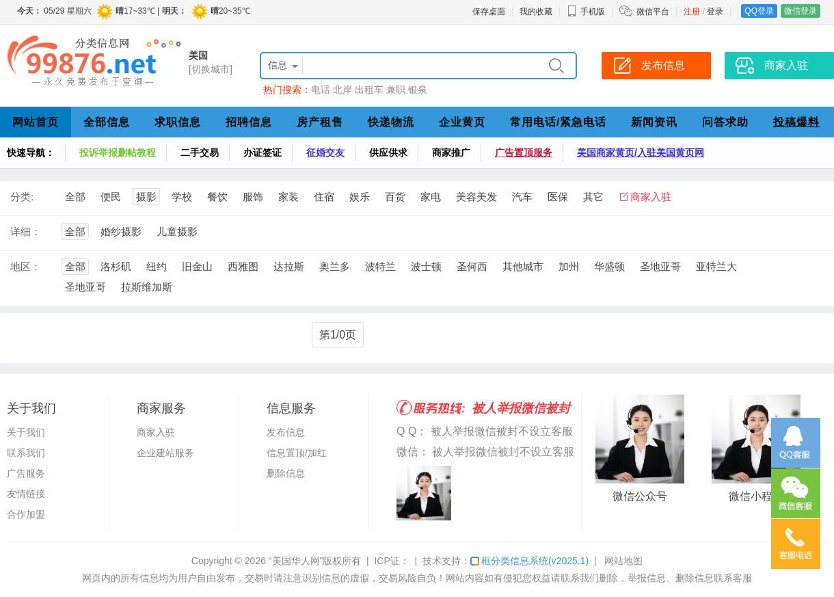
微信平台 (652, 11)
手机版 (586, 11)
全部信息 (106, 122)
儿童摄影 (177, 231)
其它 (593, 196)
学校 (182, 196)
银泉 (417, 89)
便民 (110, 196)
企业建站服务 (165, 452)
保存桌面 (488, 11)
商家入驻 (650, 196)
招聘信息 (249, 122)
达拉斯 (288, 266)
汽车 (522, 196)
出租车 (369, 89)
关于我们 (26, 432)
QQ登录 (759, 11)
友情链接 (26, 493)
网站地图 (623, 560)
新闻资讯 (654, 122)
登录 (715, 11)
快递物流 (391, 122)
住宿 (324, 196)
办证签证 (262, 152)
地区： (25, 266)
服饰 (253, 196)
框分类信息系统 (529, 560)
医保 (558, 196)
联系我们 (26, 452)
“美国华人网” (296, 560)
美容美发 (476, 196)
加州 (569, 266)
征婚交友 (325, 152)
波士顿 (426, 266)
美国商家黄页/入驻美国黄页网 (640, 152)
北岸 (342, 89)
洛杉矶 (115, 266)
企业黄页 (462, 122)
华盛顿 (609, 266)
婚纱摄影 (121, 231)
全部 (75, 196)
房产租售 (320, 122)
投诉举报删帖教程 (117, 152)
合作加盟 (26, 514)
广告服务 (26, 473)
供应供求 (388, 152)
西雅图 (243, 266)
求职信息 (177, 122)
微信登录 (800, 11)
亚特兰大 (716, 266)
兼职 (395, 89)
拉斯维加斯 (146, 287)
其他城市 (522, 266)
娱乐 (359, 196)
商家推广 (451, 152)
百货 (395, 196)
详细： (25, 231)
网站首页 (35, 122)
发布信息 (286, 432)
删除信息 (286, 473)
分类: (21, 196)
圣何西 (472, 266)
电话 (320, 89)
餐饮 (217, 196)
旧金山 (197, 266)
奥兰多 (334, 266)
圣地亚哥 (660, 266)
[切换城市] (210, 69)
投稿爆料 (796, 122)
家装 (288, 196)
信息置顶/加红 (297, 452)
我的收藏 (536, 11)
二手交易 (199, 152)
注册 (692, 11)
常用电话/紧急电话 (558, 122)
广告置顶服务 (523, 152)
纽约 (156, 266)
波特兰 (380, 266)
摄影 (146, 196)
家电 (430, 196)
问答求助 (725, 122)
